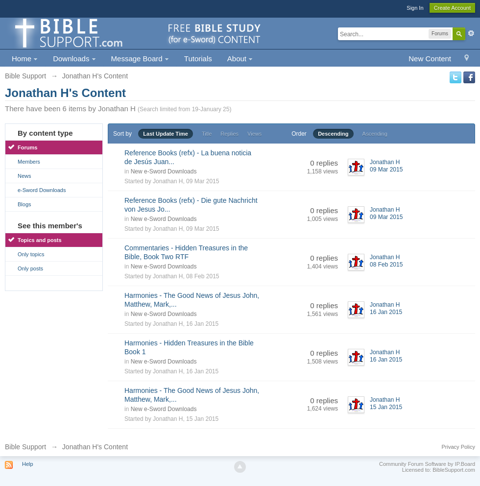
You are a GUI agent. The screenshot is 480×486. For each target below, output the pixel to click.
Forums (27, 147)
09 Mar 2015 (386, 169)
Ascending (374, 134)
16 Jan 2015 (386, 312)
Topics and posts (40, 240)
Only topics (31, 254)
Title (207, 134)
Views (254, 134)
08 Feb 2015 (386, 264)
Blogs (24, 204)
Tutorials (198, 58)
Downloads (74, 58)
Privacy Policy (458, 447)
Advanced (471, 33)
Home (25, 58)
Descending (333, 134)
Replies (229, 134)
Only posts (30, 268)
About (240, 58)
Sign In (415, 8)
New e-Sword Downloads (164, 171)
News (24, 176)
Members (29, 162)
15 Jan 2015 (386, 407)
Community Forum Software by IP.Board (427, 464)
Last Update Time (165, 134)
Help (27, 464)
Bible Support (25, 447)
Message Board (140, 58)
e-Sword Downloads (42, 190)
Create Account (452, 8)
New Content (429, 58)
